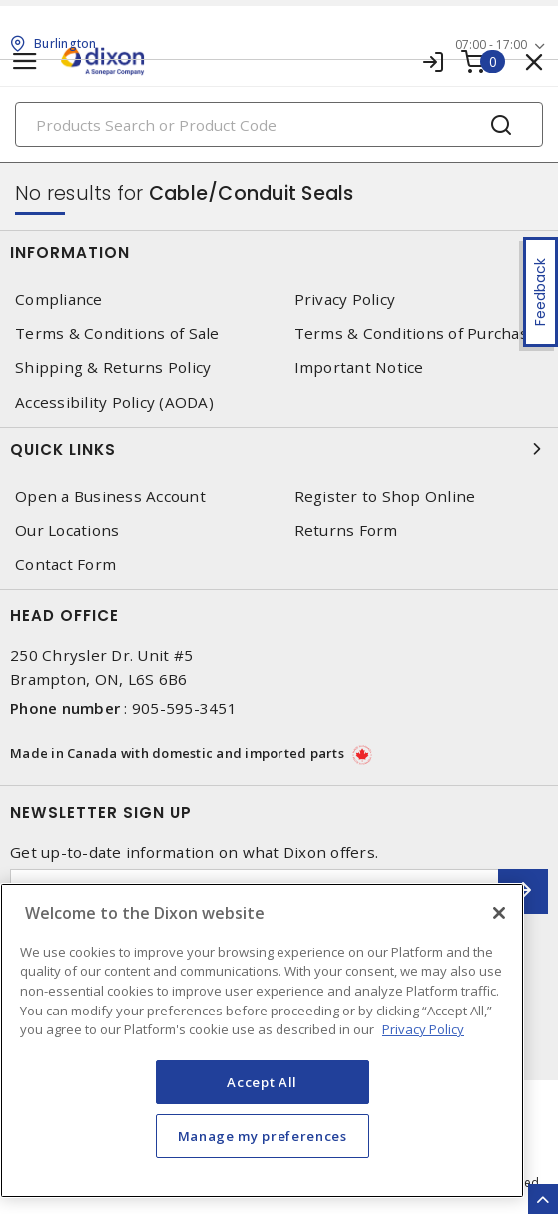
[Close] (499, 913)
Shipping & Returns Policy (113, 367)
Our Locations (67, 530)
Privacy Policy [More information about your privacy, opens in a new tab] (423, 1029)
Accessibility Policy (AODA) (114, 402)
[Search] (279, 124)
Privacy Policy (345, 299)
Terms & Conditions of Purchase (416, 333)
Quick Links (279, 449)
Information (279, 252)
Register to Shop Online (385, 496)
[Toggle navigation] (25, 61)
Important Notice (359, 367)
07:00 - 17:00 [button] (491, 44)
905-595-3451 (184, 708)
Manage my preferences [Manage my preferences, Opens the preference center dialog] (262, 1136)
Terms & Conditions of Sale (117, 333)
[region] (262, 1040)
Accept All (262, 1082)
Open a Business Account (110, 496)
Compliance (59, 299)
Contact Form (65, 564)
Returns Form (346, 530)
